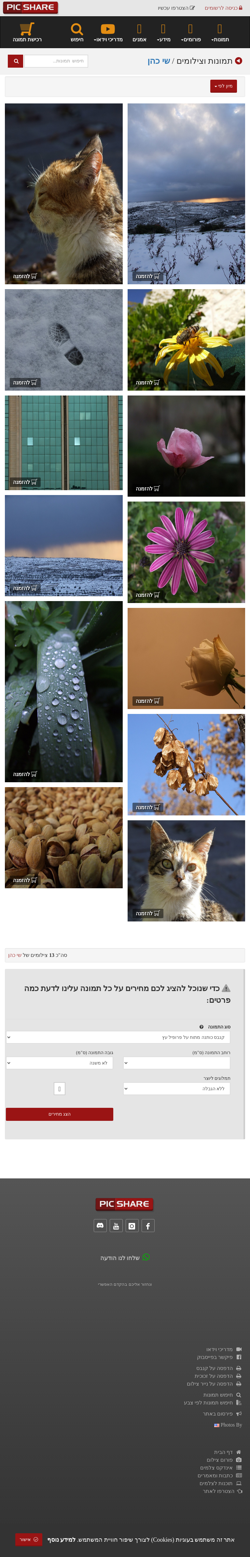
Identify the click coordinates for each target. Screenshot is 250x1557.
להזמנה (148, 276)
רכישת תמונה (27, 31)
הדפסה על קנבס (219, 1368)
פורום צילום (224, 1460)
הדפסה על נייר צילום (214, 1384)
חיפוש (77, 31)
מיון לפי (224, 86)
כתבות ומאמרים (220, 1475)
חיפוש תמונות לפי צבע (213, 1402)
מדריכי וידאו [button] (108, 31)
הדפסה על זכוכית (218, 1376)
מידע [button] (163, 31)
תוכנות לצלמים (221, 1483)
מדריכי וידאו (224, 1349)
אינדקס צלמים (221, 1467)
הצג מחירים (60, 1114)
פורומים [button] (190, 31)
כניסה (223, 8)
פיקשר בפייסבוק (219, 1357)
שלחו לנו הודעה (120, 1258)
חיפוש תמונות (222, 1395)
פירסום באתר (222, 1413)
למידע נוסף (61, 1540)
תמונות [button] (220, 31)
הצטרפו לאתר (222, 1491)
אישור (29, 1539)
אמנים (139, 31)
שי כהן (158, 61)
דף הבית (228, 1452)
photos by (228, 1425)
